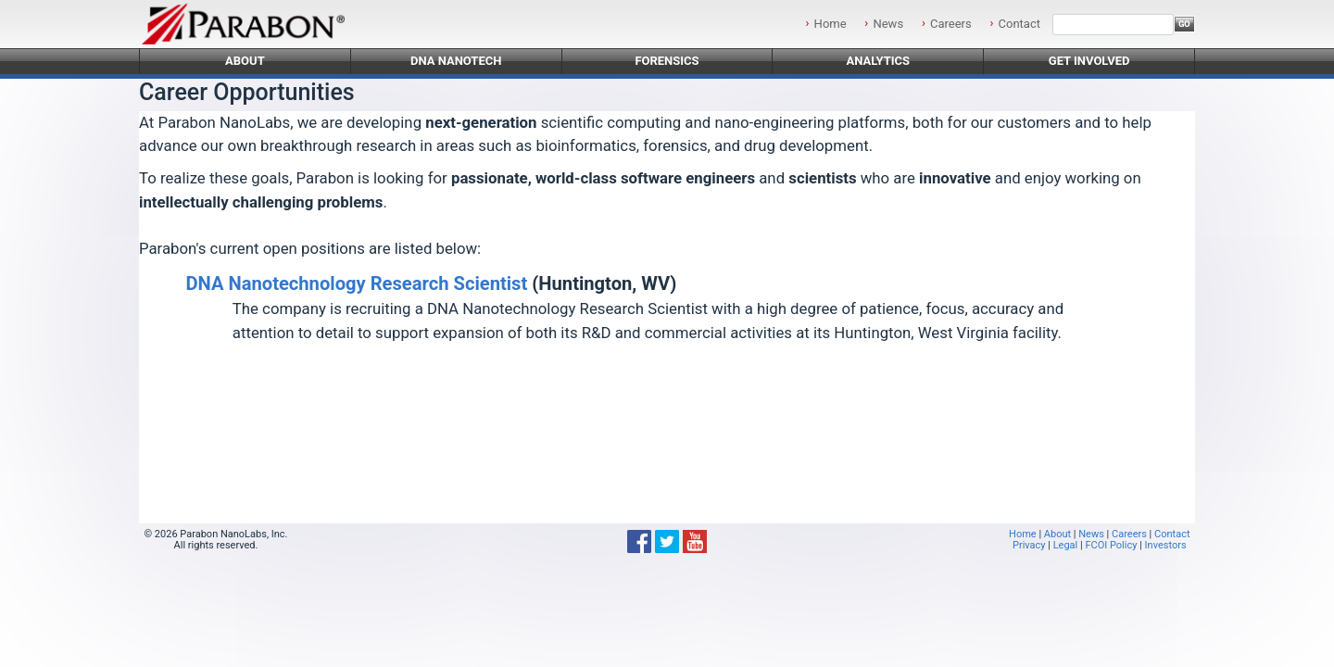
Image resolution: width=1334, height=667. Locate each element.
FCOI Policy (1111, 545)
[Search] (1113, 24)
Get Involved (1089, 61)
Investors (1166, 545)
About (245, 61)
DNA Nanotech (456, 61)
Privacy (1029, 545)
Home (830, 24)
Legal (1065, 545)
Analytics (878, 61)
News (888, 24)
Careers (951, 24)
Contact (1019, 24)
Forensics (666, 61)
